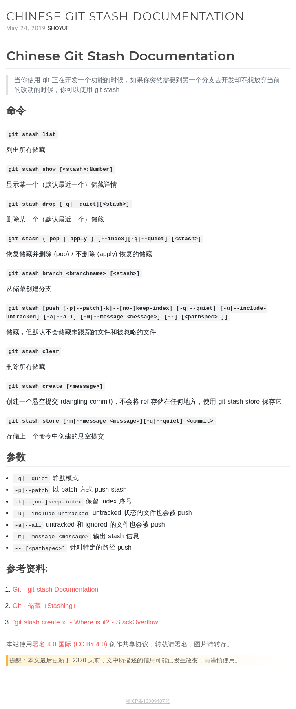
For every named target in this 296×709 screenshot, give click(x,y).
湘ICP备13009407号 (148, 701)
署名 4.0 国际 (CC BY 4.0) (69, 644)
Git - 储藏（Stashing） (46, 605)
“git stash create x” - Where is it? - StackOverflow (85, 622)
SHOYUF (58, 28)
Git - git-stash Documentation (55, 589)
